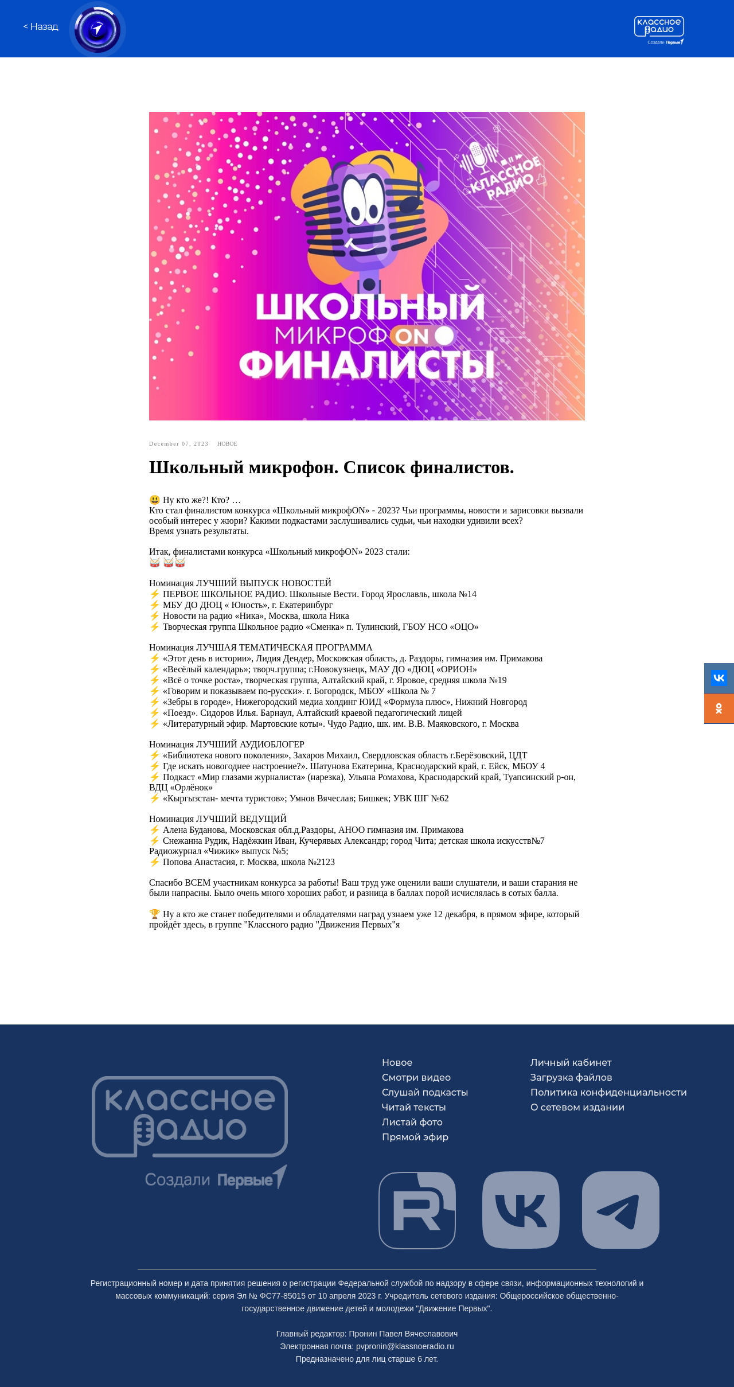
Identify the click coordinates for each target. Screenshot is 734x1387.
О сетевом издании (577, 1107)
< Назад (40, 26)
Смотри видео (416, 1077)
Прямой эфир (415, 1137)
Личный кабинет (571, 1062)
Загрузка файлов (571, 1077)
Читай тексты (414, 1107)
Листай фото (412, 1122)
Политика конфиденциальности (608, 1092)
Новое (397, 1062)
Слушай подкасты (425, 1092)
